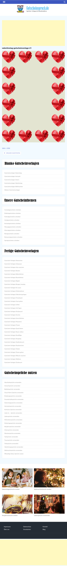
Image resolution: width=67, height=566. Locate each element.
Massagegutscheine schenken (12, 227)
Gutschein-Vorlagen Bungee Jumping (14, 284)
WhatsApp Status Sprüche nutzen (13, 453)
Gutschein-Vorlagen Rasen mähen (13, 332)
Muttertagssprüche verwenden (13, 423)
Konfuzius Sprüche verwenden (13, 409)
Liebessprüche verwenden (11, 416)
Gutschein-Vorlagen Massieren (13, 321)
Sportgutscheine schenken (11, 240)
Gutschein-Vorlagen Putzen (12, 325)
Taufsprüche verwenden (11, 436)
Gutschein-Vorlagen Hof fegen (13, 308)
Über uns (6, 529)
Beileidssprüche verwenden (12, 389)
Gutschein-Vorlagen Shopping (12, 338)
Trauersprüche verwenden (11, 440)
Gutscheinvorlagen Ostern (11, 179)
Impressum (7, 526)
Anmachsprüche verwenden (12, 386)
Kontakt (45, 526)
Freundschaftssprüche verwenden (14, 399)
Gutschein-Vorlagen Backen (12, 270)
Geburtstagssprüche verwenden (13, 403)
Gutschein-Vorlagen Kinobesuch (13, 311)
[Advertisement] (33, 33)
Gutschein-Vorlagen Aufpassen (13, 264)
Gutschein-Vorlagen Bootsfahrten (13, 277)
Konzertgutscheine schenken (12, 223)
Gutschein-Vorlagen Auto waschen (14, 267)
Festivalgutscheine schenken (12, 216)
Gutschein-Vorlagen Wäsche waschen (15, 355)
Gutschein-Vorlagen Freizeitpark (13, 298)
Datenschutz (27, 526)
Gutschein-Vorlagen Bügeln (12, 281)
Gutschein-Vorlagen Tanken (12, 349)
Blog (44, 529)
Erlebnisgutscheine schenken (12, 213)
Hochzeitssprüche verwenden (12, 406)
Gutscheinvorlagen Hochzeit (12, 176)
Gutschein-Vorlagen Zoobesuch (13, 362)
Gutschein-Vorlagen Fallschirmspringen (15, 294)
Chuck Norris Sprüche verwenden (13, 392)
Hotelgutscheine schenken (11, 220)
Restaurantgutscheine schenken (13, 237)
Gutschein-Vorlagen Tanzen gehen (14, 352)
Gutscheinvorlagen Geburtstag (13, 173)
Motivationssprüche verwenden (13, 420)
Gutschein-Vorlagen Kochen (12, 315)
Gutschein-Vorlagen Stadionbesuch (14, 342)
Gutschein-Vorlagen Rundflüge (13, 335)
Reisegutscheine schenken (11, 233)
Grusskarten (27, 529)
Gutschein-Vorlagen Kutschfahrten (14, 318)
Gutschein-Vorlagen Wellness (12, 359)
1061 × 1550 (6, 148)
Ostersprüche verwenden (11, 430)
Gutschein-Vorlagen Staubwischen (14, 345)
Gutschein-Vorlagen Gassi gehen (13, 301)
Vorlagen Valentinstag (13, 153)
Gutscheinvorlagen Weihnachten (13, 186)
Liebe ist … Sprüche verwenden (13, 413)
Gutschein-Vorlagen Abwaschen (13, 260)
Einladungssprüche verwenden (13, 396)
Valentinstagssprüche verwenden (13, 447)
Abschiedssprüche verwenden (12, 382)
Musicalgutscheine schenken (12, 230)
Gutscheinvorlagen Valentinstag (13, 183)
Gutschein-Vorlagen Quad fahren (13, 328)
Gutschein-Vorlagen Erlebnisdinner (14, 291)
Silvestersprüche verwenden (12, 433)
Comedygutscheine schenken (12, 210)
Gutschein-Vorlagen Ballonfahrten (14, 274)
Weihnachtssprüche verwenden (13, 450)
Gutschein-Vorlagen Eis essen (12, 287)
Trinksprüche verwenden (11, 443)
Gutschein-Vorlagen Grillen (12, 304)
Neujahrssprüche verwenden (12, 426)
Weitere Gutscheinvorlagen (12, 190)
